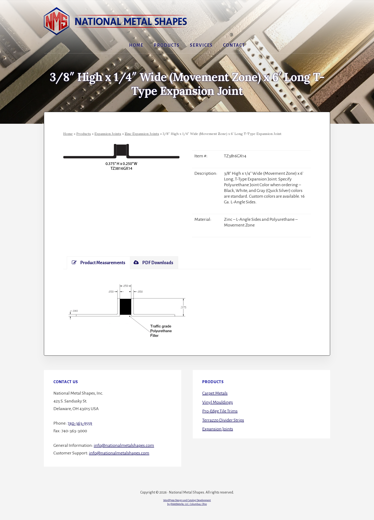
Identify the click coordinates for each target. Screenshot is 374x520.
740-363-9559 (80, 423)
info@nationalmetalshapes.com (124, 445)
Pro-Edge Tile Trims (220, 411)
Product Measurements (98, 262)
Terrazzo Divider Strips (223, 420)
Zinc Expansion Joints (142, 134)
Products (83, 134)
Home (68, 134)
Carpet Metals (215, 393)
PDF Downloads (153, 262)
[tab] (98, 262)
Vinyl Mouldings (217, 402)
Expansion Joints (107, 134)
